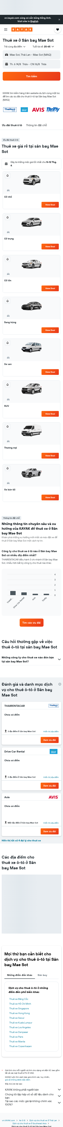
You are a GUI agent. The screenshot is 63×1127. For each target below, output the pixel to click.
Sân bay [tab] (42, 975)
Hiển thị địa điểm (51, 731)
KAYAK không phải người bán (33, 1090)
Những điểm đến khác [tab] (19, 975)
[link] (32, 623)
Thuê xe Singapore (19, 1008)
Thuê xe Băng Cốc (18, 999)
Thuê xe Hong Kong (19, 1013)
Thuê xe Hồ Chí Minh (20, 1003)
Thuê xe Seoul (16, 1017)
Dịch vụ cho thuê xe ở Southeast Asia (29, 1123)
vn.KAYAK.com (8, 1120)
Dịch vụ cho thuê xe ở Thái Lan (43, 1120)
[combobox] (15, 46)
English (34, 21)
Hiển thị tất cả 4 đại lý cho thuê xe (21, 840)
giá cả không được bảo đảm (17, 1079)
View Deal (50, 204)
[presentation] (59, 684)
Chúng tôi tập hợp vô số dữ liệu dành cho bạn (33, 1096)
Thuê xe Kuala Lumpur (20, 1022)
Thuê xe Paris (16, 1036)
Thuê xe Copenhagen (20, 1046)
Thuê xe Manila (17, 1041)
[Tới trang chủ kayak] (21, 29)
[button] (59, 19)
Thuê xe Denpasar (18, 1032)
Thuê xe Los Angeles (20, 1027)
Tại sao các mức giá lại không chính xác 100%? (33, 1102)
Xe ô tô (22, 1120)
